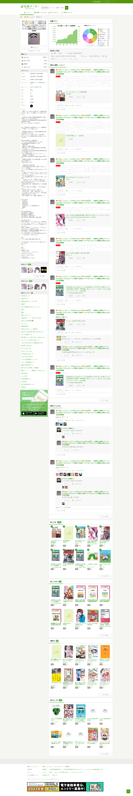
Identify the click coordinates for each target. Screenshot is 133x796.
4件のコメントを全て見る (63, 507)
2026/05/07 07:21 (80, 420)
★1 (73, 342)
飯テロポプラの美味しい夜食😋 (29, 367)
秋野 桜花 (77, 626)
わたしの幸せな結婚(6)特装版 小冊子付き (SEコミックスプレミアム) (87, 215)
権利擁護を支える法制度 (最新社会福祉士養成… (56, 625)
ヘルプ (44, 772)
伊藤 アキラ (54, 59)
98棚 (31, 90)
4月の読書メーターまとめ (34, 50)
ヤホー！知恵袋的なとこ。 (28, 362)
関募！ (23, 312)
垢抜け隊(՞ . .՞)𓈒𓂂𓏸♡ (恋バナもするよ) (31, 318)
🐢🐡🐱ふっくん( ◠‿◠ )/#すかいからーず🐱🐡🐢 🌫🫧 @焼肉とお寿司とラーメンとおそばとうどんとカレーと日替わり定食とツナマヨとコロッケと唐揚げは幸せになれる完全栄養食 (83, 72)
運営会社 (44, 769)
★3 (66, 420)
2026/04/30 (78, 390)
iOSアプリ (55, 775)
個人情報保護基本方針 (55, 769)
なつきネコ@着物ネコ (68, 428)
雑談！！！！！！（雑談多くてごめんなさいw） (34, 370)
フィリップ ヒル (54, 721)
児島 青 (60, 53)
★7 (66, 332)
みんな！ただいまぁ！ (27, 351)
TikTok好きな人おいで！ (27, 354)
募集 (22, 309)
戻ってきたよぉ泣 (26, 348)
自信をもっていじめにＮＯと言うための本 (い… (105, 661)
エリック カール (63, 59)
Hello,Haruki (24, 373)
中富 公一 (102, 662)
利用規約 (67, 766)
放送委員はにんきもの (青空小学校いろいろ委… (68, 684)
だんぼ (64, 336)
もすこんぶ (65, 603)
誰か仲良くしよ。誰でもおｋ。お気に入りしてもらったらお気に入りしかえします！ (34, 337)
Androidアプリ (46, 775)
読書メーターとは (46, 766)
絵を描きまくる (25, 295)
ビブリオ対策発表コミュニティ (29, 359)
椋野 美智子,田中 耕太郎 (105, 626)
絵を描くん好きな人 (26, 345)
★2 (73, 355)
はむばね (77, 685)
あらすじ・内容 (81, 97)
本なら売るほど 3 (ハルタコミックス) (77, 177)
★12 (67, 191)
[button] (66, 8)
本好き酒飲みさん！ (26, 379)
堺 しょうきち (74, 59)
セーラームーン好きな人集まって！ (30, 340)
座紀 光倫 (104, 56)
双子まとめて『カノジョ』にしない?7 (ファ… (80, 743)
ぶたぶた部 (24, 376)
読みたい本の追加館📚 (27, 320)
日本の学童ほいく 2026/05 (74, 135)
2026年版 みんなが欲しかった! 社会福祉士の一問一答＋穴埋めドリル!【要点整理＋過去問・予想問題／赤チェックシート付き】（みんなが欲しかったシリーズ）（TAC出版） (88, 289)
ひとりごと (24, 323)
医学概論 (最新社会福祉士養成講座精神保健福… (92, 601)
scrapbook (24, 381)
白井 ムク (77, 745)
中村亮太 (65, 721)
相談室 (23, 304)
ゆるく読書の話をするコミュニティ (30, 307)
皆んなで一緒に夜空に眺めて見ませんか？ (32, 331)
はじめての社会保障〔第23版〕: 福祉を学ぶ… (104, 625)
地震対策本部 (24, 326)
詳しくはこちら (28, 398)
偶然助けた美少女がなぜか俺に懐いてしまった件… (68, 743)
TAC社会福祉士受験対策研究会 (80, 721)
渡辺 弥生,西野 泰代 (94, 56)
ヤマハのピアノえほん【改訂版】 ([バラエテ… (56, 743)
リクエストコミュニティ (77, 772)
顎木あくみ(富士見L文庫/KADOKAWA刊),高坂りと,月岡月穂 (65, 56)
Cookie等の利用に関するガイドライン (73, 769)
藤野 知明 (53, 685)
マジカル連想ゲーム (26, 334)
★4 (66, 105)
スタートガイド (58, 766)
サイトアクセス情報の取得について (95, 769)
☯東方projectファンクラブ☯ (29, 301)
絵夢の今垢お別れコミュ (27, 365)
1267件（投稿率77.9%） (36, 87)
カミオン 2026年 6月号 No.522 (75, 321)
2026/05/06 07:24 (80, 470)
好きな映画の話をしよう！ (28, 384)
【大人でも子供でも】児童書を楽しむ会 (32, 343)
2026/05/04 (78, 228)
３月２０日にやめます (27, 356)
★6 (66, 228)
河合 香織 (53, 53)
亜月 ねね (65, 662)
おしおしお (77, 662)
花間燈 (101, 745)
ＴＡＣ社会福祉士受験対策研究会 (73, 53)
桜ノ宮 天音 (65, 745)
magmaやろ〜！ (25, 298)
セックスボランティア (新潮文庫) (76, 92)
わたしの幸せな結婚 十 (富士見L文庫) (77, 253)
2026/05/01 (78, 332)
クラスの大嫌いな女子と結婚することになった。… (68, 601)
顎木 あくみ (84, 56)
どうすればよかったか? (56, 682)
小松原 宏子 (65, 685)
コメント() (71, 105)
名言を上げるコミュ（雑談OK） (30, 329)
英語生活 (23, 387)
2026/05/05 (78, 149)
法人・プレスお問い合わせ (61, 772)
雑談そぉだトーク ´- (26, 315)
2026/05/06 (78, 105)
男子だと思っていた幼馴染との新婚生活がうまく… (80, 684)
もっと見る (90, 45)
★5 (66, 149)
